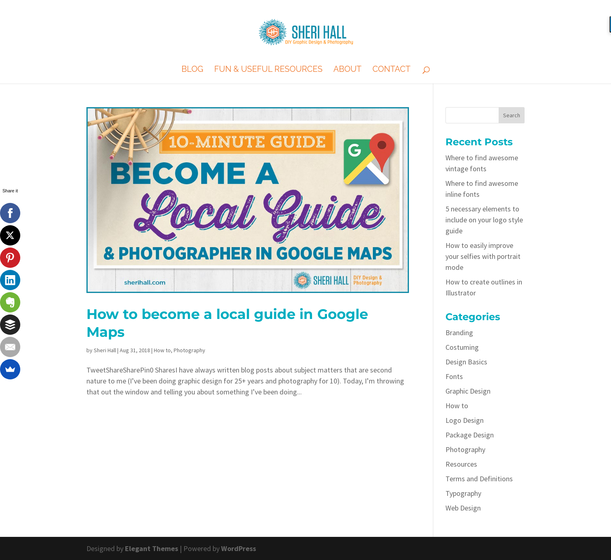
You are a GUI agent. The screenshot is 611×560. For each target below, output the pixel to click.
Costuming (462, 347)
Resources (461, 464)
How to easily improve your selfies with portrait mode (483, 256)
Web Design (463, 508)
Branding (459, 332)
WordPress (238, 548)
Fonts (454, 376)
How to (162, 350)
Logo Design (464, 420)
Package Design (469, 434)
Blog (192, 70)
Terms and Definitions (479, 478)
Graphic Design (468, 391)
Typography (463, 493)
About (347, 70)
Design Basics (466, 361)
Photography (189, 350)
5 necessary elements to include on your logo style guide (484, 219)
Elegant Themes (151, 548)
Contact (391, 70)
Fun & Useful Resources (268, 70)
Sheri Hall (105, 350)
